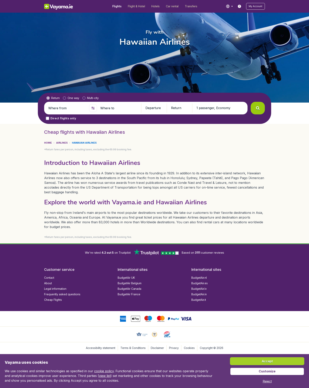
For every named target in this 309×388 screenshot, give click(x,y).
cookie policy (104, 371)
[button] (255, 6)
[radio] (53, 98)
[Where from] (67, 108)
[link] (239, 6)
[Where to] (119, 108)
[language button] (229, 6)
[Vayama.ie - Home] (64, 6)
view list (105, 376)
